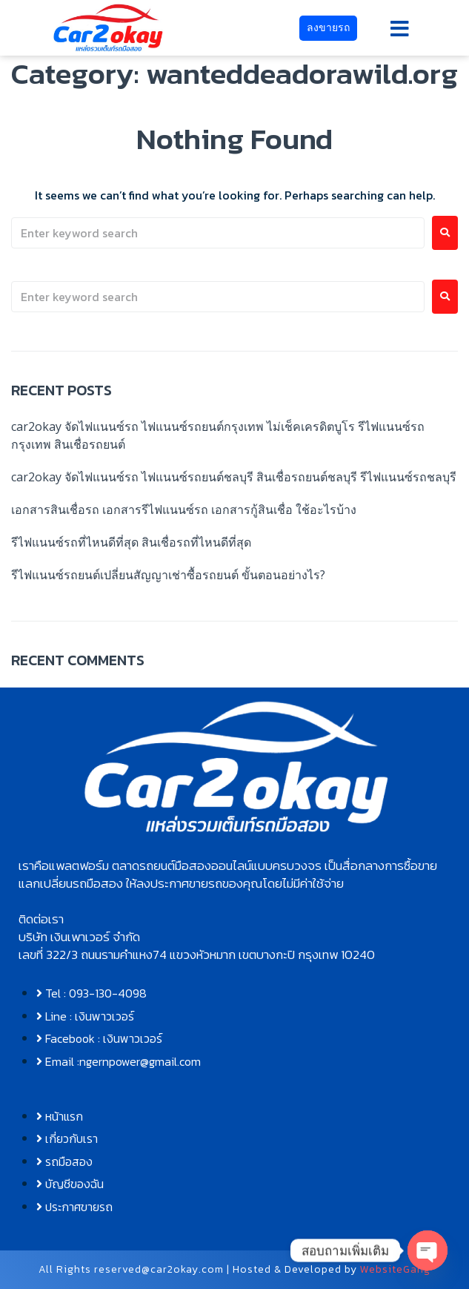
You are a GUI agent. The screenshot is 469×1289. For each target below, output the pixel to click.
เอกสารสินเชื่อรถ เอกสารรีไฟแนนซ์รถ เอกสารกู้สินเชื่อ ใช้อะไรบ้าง (183, 509)
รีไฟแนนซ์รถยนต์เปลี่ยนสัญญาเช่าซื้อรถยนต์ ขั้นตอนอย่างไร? (168, 575)
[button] (400, 29)
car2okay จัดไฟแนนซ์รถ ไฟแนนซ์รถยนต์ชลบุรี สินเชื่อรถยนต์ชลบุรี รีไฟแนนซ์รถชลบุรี (233, 477)
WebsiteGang (395, 1269)
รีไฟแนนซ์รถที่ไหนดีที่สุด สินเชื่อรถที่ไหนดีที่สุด (131, 542)
